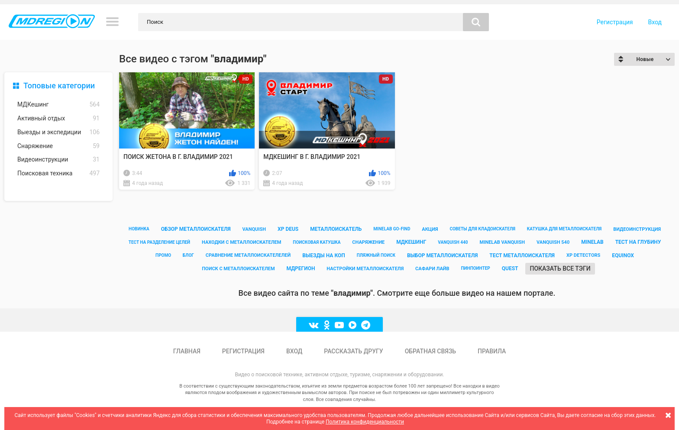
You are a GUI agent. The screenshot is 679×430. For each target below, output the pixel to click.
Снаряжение (58, 146)
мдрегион (301, 268)
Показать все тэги (560, 268)
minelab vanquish (502, 242)
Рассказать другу (353, 351)
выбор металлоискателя (442, 255)
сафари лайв (432, 269)
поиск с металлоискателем (238, 269)
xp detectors (583, 255)
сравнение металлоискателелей (248, 255)
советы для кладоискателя (482, 228)
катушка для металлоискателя (564, 228)
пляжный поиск (376, 255)
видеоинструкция (637, 229)
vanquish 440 (453, 242)
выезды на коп (323, 255)
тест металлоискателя (522, 255)
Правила (492, 351)
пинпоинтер (475, 268)
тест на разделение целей (159, 242)
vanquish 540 (553, 242)
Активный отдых (58, 118)
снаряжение (368, 242)
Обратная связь (430, 351)
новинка (139, 228)
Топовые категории (59, 85)
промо (163, 255)
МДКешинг (58, 104)
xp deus (288, 229)
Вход (655, 22)
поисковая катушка (316, 242)
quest (510, 268)
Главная (186, 351)
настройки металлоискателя (365, 269)
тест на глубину (638, 242)
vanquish (254, 229)
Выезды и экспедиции (58, 132)
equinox (623, 255)
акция (430, 229)
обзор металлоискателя (196, 229)
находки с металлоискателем (241, 242)
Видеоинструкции (58, 159)
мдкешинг (411, 242)
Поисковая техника (58, 173)
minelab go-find (391, 228)
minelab (592, 242)
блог (188, 255)
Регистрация (615, 22)
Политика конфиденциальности (365, 422)
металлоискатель (336, 229)
